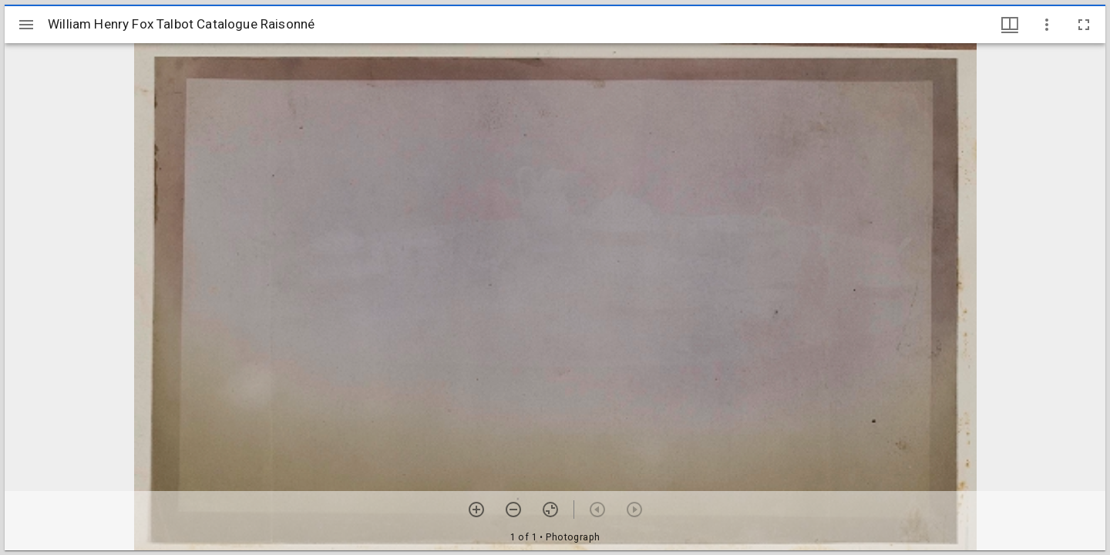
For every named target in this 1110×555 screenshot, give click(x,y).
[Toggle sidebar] (26, 24)
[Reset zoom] (550, 509)
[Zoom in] (476, 509)
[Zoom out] (513, 509)
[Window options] (1046, 24)
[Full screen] (1083, 24)
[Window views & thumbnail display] (1009, 24)
